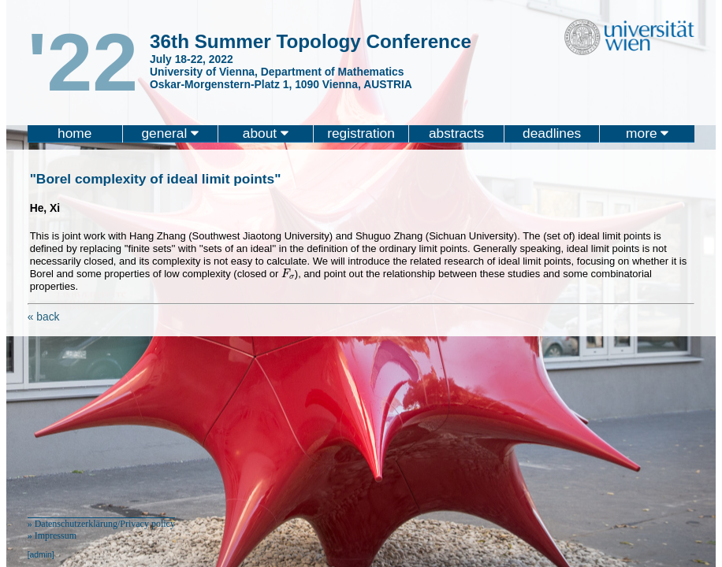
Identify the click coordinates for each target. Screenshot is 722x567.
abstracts (456, 133)
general (170, 133)
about (265, 133)
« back (44, 316)
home (74, 133)
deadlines (552, 133)
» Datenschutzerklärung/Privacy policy (101, 523)
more (647, 133)
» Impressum (52, 535)
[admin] (41, 554)
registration (361, 133)
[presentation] (288, 274)
